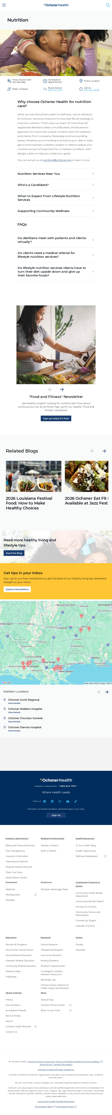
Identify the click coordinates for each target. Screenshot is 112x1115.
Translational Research (52, 950)
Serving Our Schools (86, 906)
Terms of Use (46, 1064)
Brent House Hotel (50, 1010)
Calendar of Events (85, 926)
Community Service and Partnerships (88, 913)
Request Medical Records (19, 867)
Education (11, 937)
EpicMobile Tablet (44, 1106)
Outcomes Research (51, 955)
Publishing (11, 976)
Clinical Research (49, 944)
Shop (43, 993)
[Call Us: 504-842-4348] (92, 89)
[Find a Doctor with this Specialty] (20, 81)
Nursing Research (50, 960)
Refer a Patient (48, 851)
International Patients (17, 861)
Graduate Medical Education (20, 960)
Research (46, 937)
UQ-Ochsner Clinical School (19, 950)
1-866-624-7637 (67, 786)
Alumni (9, 1021)
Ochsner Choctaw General (25, 718)
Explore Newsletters (17, 589)
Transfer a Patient (50, 845)
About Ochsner (14, 993)
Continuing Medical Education (21, 966)
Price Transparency (15, 851)
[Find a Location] (92, 81)
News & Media (13, 1016)
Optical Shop (47, 999)
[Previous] (50, 389)
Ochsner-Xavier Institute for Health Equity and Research (55, 986)
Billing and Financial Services (20, 845)
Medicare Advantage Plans (54, 889)
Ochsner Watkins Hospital (25, 709)
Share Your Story (14, 872)
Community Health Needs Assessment (89, 894)
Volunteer (81, 950)
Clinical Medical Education (19, 955)
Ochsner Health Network (18, 1026)
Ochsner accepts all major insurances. (56, 1069)
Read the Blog (14, 553)
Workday (10, 900)
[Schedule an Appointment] (56, 81)
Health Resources (85, 838)
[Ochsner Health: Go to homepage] (56, 4)
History (9, 999)
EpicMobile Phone (65, 1106)
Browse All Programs (16, 944)
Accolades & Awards (16, 1010)
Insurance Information (17, 856)
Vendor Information (63, 1064)
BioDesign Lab (48, 979)
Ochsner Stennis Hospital (24, 727)
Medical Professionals (52, 838)
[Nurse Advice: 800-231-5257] (56, 89)
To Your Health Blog (86, 845)
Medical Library (13, 971)
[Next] (62, 389)
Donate (79, 944)
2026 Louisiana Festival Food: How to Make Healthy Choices (29, 503)
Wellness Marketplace (87, 856)
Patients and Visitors (17, 838)
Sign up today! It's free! (56, 418)
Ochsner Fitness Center (53, 1005)
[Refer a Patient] (20, 89)
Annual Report (13, 1005)
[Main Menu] (4, 5)
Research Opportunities (53, 966)
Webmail (10, 889)
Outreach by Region (86, 920)
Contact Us (11, 1032)
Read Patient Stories (16, 877)
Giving (79, 937)
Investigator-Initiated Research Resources (51, 973)
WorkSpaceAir (13, 894)
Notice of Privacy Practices (41, 1061)
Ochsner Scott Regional (23, 699)
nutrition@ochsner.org (56, 160)
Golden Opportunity (86, 851)
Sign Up (59, 815)
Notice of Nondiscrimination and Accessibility (78, 1061)
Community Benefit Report (90, 901)
